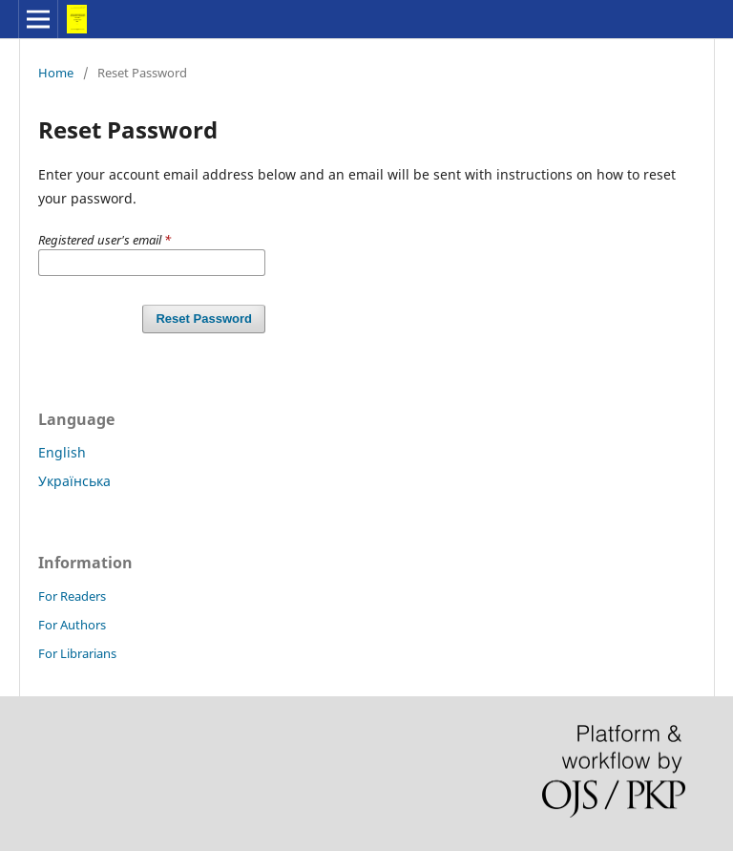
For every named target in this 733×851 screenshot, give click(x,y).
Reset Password (204, 318)
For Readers (72, 596)
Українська (74, 481)
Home (55, 72)
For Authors (72, 624)
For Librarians (77, 653)
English (62, 452)
